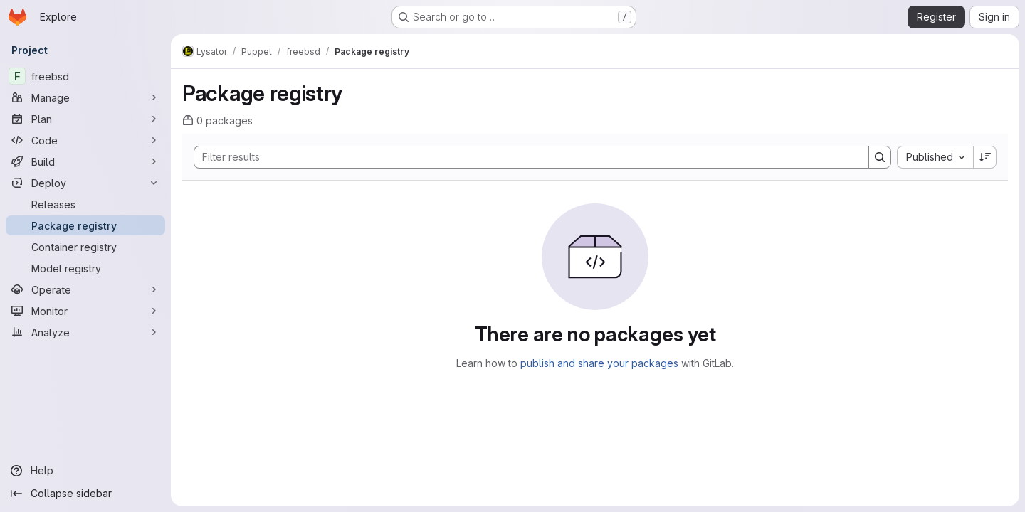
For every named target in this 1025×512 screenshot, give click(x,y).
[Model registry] (85, 268)
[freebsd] (85, 76)
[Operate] (85, 289)
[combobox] (935, 157)
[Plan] (85, 119)
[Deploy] (85, 183)
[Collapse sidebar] (85, 493)
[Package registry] (85, 225)
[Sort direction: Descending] (985, 157)
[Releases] (85, 204)
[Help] (85, 471)
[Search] (524, 157)
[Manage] (85, 97)
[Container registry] (85, 247)
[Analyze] (85, 332)
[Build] (85, 161)
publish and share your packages (599, 363)
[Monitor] (85, 311)
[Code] (85, 140)
